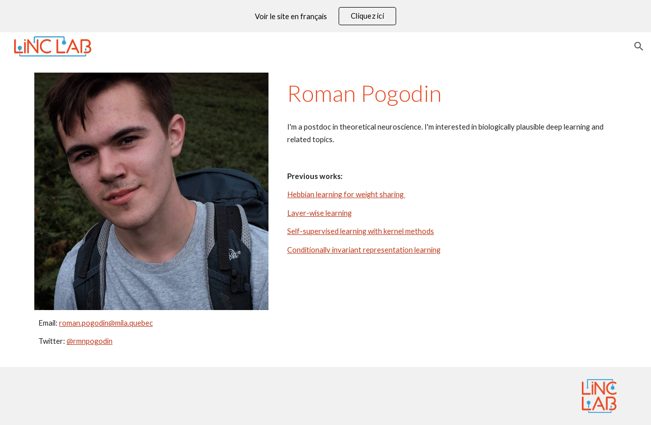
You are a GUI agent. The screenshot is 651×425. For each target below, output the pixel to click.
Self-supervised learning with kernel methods (360, 231)
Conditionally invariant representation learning (364, 250)
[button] (639, 46)
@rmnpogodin (90, 341)
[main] (151, 332)
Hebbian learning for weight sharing (346, 194)
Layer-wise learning (319, 213)
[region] (325, 16)
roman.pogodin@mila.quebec (106, 323)
